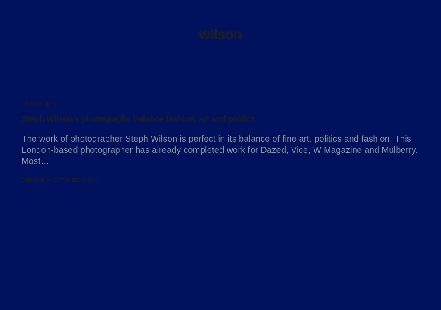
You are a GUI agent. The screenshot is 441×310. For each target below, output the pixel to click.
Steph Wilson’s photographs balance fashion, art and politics (139, 119)
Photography (39, 103)
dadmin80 (33, 180)
